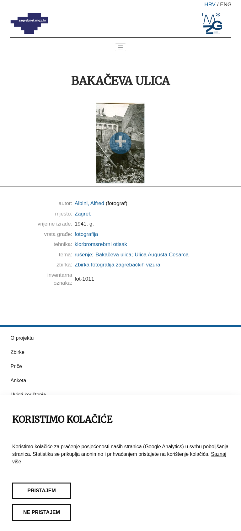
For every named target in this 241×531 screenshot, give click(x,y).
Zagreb (83, 214)
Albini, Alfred (89, 203)
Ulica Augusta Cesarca (162, 255)
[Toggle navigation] (120, 47)
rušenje (83, 255)
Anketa (18, 380)
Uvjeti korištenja (28, 394)
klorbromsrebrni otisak (101, 244)
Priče (16, 366)
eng (226, 5)
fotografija (86, 234)
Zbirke (17, 352)
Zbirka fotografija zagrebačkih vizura (117, 265)
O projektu (22, 338)
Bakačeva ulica (113, 255)
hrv (210, 5)
